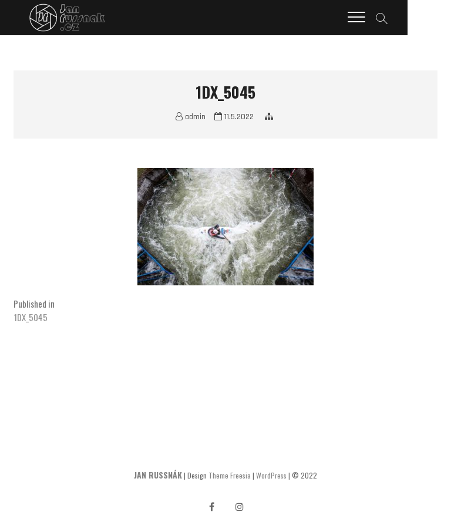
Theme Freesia (229, 475)
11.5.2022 (234, 117)
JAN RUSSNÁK (158, 475)
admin (191, 117)
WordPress (271, 475)
